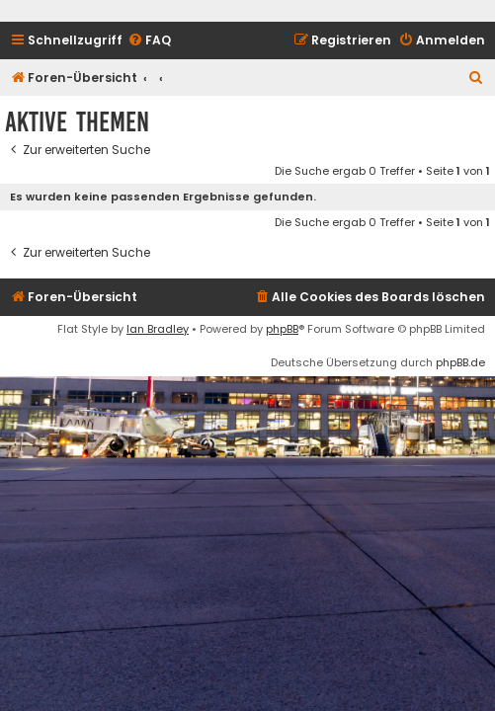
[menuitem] (149, 41)
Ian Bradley (157, 329)
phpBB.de (460, 362)
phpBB (282, 329)
